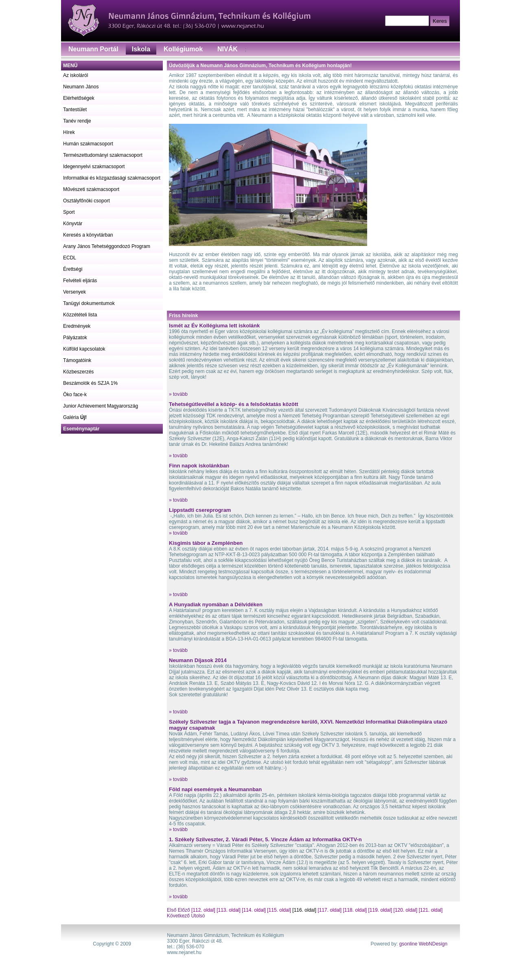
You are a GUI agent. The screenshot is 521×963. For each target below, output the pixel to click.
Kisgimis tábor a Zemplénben (206, 543)
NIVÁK (227, 49)
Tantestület (75, 109)
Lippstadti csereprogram (200, 510)
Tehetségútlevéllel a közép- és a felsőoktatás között (233, 404)
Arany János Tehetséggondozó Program (106, 246)
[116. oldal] (304, 910)
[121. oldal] (431, 910)
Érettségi (72, 269)
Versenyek (74, 292)
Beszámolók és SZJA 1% (90, 383)
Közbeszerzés (78, 372)
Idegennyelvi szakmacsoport (94, 166)
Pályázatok (75, 337)
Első (172, 910)
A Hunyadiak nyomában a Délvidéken (216, 604)
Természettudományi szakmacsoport (102, 155)
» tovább (178, 394)
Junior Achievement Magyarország (100, 406)
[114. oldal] (254, 910)
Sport (69, 212)
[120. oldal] (406, 910)
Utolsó (197, 916)
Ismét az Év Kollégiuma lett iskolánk (214, 325)
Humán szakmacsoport (88, 144)
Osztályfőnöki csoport (86, 201)
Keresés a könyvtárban (88, 235)
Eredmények (76, 326)
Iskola (141, 49)
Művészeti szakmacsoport (91, 189)
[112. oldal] (203, 910)
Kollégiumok (183, 49)
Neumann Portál (93, 49)
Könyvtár (72, 223)
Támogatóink (77, 360)
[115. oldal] (279, 910)
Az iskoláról (75, 75)
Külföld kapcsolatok (84, 349)
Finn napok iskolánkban (199, 466)
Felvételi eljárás (80, 280)
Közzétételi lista (80, 315)
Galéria (75, 417)
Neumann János (81, 87)
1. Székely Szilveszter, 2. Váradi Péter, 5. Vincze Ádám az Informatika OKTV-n (265, 839)
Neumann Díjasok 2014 (198, 660)
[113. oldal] (229, 910)
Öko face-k (75, 394)
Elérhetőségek (78, 98)
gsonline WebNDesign (423, 944)
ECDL (69, 258)
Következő (178, 916)
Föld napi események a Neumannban (215, 789)
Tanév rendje (77, 121)
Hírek (69, 132)
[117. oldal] (329, 910)
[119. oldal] (380, 910)
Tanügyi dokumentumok (89, 303)
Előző (184, 910)
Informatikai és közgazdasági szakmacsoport (111, 178)
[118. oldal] (355, 910)
